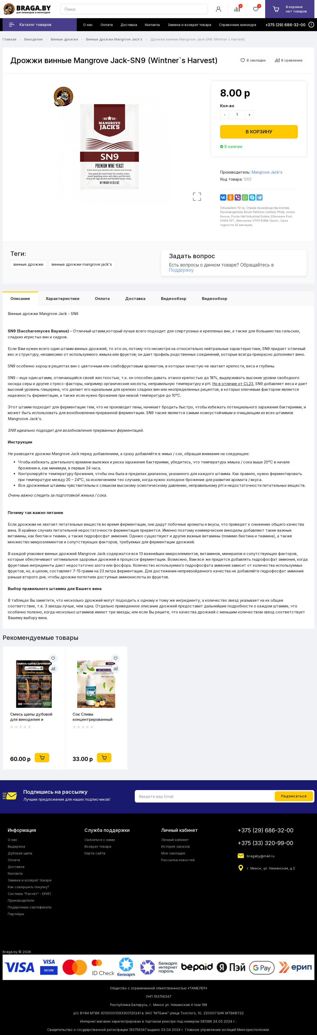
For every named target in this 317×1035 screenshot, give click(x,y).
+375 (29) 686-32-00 (265, 830)
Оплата (102, 298)
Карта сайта (94, 853)
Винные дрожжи (64, 39)
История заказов (175, 846)
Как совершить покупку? (28, 887)
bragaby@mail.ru (260, 856)
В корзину (259, 131)
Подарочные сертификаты (30, 907)
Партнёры (16, 914)
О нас (12, 839)
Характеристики (62, 298)
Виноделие (33, 39)
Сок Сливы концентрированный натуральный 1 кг (92, 717)
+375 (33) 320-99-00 (265, 843)
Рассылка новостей (178, 860)
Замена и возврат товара (29, 880)
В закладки (256, 60)
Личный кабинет (174, 839)
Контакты (15, 873)
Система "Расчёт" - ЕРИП (29, 893)
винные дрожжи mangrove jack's (82, 264)
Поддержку (181, 270)
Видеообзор (173, 298)
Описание (20, 298)
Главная (9, 39)
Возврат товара (97, 846)
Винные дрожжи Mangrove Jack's (114, 39)
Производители (21, 900)
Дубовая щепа (20, 853)
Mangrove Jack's (267, 172)
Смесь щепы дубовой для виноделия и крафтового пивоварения (31, 717)
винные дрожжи (28, 264)
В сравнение (291, 60)
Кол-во (227, 105)
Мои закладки (173, 853)
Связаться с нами (99, 839)
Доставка (135, 298)
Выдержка (16, 846)
